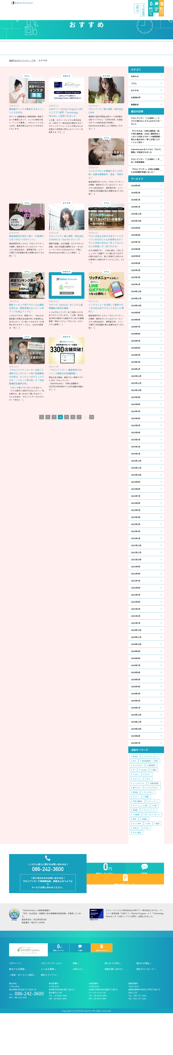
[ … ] (62, 130)
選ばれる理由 (90, 45)
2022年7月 (136, 519)
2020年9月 (136, 682)
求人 (148, 815)
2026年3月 (136, 200)
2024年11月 (137, 312)
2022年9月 (136, 504)
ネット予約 (137, 860)
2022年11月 (137, 489)
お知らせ (74, 5)
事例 (134, 855)
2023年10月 (137, 408)
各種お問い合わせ (113, 1010)
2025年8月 (136, 245)
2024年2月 (136, 378)
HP (134, 806)
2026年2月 (136, 208)
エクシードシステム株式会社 (28, 992)
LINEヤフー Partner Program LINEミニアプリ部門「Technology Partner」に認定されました (66, 108)
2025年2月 (136, 289)
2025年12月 (137, 223)
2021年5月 (136, 623)
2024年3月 (136, 371)
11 (91, 418)
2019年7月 (136, 778)
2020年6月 (136, 704)
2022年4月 (136, 541)
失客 (155, 842)
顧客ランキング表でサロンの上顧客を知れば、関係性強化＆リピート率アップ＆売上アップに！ (26, 308)
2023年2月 (136, 467)
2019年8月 (136, 771)
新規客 (135, 846)
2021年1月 (136, 653)
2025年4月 (136, 275)
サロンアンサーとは (24, 45)
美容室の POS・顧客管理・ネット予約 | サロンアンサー (26, 5)
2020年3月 (136, 727)
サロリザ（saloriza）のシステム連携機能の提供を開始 (66, 304)
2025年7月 (136, 252)
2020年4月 (136, 719)
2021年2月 (136, 645)
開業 (147, 833)
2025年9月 (136, 237)
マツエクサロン (152, 824)
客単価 (135, 828)
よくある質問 (95, 5)
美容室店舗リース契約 (150, 797)
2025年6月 (136, 260)
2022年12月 (137, 482)
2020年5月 (136, 712)
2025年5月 (136, 267)
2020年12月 (137, 660)
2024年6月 (136, 349)
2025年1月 (136, 297)
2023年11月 (137, 400)
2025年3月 (136, 282)
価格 (46, 45)
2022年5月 (136, 534)
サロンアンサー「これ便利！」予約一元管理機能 (145, 164)
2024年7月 (136, 341)
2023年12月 (137, 393)
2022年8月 (136, 512)
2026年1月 (136, 215)
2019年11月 (137, 756)
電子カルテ (137, 824)
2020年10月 (137, 675)
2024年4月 (136, 363)
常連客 (144, 855)
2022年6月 (136, 527)
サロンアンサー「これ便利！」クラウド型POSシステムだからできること (145, 118)
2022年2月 (136, 556)
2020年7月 (136, 697)
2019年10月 (137, 764)
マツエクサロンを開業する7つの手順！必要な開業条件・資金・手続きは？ (106, 168)
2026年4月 (136, 193)
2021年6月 (136, 615)
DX (146, 851)
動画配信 (135, 100)
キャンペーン (153, 837)
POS (147, 864)
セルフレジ (137, 815)
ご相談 (136, 5)
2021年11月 (137, 578)
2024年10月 (137, 319)
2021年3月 (136, 638)
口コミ (147, 810)
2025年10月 (137, 230)
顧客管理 (152, 801)
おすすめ (135, 85)
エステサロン (138, 801)
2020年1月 (136, 741)
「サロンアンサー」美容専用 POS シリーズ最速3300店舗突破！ (104, 371)
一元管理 (136, 851)
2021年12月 (137, 571)
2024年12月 (137, 304)
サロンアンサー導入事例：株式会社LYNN (105, 105)
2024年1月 (136, 386)
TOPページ (14, 1005)
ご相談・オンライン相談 (143, 45)
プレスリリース (149, 846)
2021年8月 (136, 601)
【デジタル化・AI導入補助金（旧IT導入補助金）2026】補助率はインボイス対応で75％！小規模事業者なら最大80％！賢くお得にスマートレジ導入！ (145, 136)
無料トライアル (117, 5)
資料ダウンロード (154, 5)
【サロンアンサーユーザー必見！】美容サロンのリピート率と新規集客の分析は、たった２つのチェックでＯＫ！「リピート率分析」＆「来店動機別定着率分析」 (66, 376)
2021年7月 (136, 608)
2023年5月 (136, 445)
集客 (157, 860)
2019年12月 (137, 749)
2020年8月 (136, 690)
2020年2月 (136, 734)
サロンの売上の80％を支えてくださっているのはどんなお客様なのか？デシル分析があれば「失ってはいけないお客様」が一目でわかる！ (105, 237)
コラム (134, 78)
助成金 (135, 792)
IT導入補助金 (137, 837)
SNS (134, 797)
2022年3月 (136, 549)
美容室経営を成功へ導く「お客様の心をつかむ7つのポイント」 (27, 232)
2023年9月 (136, 415)
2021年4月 (136, 630)
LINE (148, 860)
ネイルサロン (148, 828)
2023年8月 (136, 423)
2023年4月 (136, 452)
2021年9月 (136, 593)
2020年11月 (137, 667)
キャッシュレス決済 (140, 842)
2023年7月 (136, 430)
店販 (154, 806)
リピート (156, 851)
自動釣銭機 (154, 819)
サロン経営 (137, 868)
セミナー (136, 833)
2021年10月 (137, 586)
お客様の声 (136, 93)
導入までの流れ (66, 45)
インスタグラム (138, 819)
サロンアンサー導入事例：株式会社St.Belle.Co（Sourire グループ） (66, 234)
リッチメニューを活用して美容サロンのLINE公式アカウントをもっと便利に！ (105, 306)
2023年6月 (136, 438)
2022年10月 (137, 497)
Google (143, 806)
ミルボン (136, 810)
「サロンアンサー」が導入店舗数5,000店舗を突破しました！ (145, 176)
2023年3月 (136, 460)
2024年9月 (136, 326)
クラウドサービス (150, 792)
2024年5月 (136, 356)
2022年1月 (136, 564)
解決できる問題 (114, 45)
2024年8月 (136, 334)
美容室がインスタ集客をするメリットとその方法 (26, 105)
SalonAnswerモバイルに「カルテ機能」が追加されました (145, 153)
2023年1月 (136, 475)
